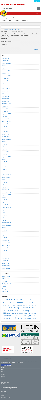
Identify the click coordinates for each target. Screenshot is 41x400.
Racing (4, 289)
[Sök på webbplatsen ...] (19, 8)
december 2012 (6, 243)
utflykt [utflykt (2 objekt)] (35, 315)
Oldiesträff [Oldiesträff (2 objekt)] (10, 313)
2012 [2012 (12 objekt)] (8, 299)
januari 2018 (5, 152)
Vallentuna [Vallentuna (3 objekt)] (5, 318)
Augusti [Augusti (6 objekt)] (25, 303)
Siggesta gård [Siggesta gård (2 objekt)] (21, 313)
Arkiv (2, 373)
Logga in (37, 1)
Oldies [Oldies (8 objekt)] (5, 313)
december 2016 (6, 174)
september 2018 (6, 139)
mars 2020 (5, 116)
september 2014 (6, 210)
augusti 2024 (5, 73)
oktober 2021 (5, 101)
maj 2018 (4, 149)
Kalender (3, 374)
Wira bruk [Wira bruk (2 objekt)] (30, 318)
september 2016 (6, 177)
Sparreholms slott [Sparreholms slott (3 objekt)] (32, 313)
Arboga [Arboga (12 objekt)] (20, 302)
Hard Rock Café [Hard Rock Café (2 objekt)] (6, 307)
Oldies (4, 286)
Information (5, 279)
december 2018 (6, 134)
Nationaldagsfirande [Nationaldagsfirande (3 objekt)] (18, 310)
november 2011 (6, 265)
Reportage (5, 291)
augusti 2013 (5, 227)
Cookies (2, 395)
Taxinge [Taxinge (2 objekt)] (22, 315)
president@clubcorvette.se (12, 390)
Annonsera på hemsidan (6, 397)
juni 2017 (4, 164)
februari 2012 (5, 258)
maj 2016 (4, 187)
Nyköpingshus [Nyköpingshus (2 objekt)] (32, 310)
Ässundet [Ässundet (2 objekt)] (34, 318)
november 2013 (6, 222)
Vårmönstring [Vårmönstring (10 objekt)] (13, 318)
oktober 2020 (5, 111)
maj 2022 (4, 93)
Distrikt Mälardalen (12, 18)
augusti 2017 (5, 159)
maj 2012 (4, 255)
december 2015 (6, 192)
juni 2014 (4, 217)
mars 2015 (5, 205)
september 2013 (6, 225)
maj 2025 (4, 68)
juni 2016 (4, 184)
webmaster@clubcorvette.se (11, 387)
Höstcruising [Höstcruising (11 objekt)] (14, 307)
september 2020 (6, 114)
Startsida (2, 369)
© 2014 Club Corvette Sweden (7, 399)
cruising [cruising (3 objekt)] (17, 305)
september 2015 (6, 195)
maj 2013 (4, 235)
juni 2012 (4, 253)
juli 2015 (4, 200)
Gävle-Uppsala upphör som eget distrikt (13, 29)
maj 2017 (4, 167)
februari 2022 (5, 96)
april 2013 (5, 238)
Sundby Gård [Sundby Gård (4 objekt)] (6, 315)
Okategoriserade (6, 284)
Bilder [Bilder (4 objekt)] (30, 303)
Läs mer (36, 49)
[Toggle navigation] (37, 13)
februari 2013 (5, 240)
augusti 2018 (5, 141)
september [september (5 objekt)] (15, 313)
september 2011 (6, 268)
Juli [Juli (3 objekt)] (30, 307)
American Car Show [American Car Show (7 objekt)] (9, 303)
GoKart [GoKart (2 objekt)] (35, 305)
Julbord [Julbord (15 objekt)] (26, 307)
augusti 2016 (5, 179)
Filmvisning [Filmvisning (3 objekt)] (30, 305)
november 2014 (6, 207)
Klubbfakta (3, 376)
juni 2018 (4, 147)
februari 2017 (5, 172)
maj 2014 (4, 220)
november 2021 (6, 98)
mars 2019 (5, 131)
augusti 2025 (5, 66)
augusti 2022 (5, 91)
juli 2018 (4, 144)
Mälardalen (5, 281)
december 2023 (6, 76)
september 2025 (6, 63)
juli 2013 (4, 230)
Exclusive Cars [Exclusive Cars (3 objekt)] (22, 305)
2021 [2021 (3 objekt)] (27, 300)
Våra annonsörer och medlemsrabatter (9, 378)
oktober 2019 (5, 119)
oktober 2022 (5, 86)
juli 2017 (4, 162)
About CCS (3, 371)
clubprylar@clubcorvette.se (11, 388)
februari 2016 (5, 190)
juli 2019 (4, 126)
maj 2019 (4, 129)
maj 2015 (4, 202)
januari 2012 (5, 260)
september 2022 (6, 88)
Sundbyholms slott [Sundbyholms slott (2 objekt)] (13, 315)
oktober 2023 (5, 78)
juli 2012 (4, 250)
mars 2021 (5, 109)
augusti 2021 (5, 106)
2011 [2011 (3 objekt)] (4, 300)
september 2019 (6, 121)
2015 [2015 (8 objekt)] (21, 300)
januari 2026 (5, 60)
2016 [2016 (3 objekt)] (24, 300)
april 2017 (5, 169)
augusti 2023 (5, 81)
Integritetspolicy (4, 394)
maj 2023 (4, 83)
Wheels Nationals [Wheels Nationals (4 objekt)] (24, 318)
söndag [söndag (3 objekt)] (19, 315)
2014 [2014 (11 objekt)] (17, 300)
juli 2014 (4, 215)
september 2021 (6, 103)
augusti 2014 (5, 212)
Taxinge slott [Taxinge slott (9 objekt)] (29, 315)
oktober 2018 (5, 136)
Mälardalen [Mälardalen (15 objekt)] (8, 310)
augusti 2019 (5, 124)
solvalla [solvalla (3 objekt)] (25, 313)
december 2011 (6, 263)
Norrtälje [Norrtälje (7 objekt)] (26, 311)
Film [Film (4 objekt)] (27, 305)
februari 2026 (5, 58)
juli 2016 (4, 182)
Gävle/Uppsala (6, 276)
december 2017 (6, 154)
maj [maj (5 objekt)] (33, 308)
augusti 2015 (5, 197)
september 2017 (6, 157)
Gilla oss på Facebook (6, 365)
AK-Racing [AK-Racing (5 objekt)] (31, 300)
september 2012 (6, 245)
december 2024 (6, 71)
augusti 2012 (5, 248)
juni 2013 (4, 233)
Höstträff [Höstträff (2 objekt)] (21, 307)
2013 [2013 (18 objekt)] (12, 299)
